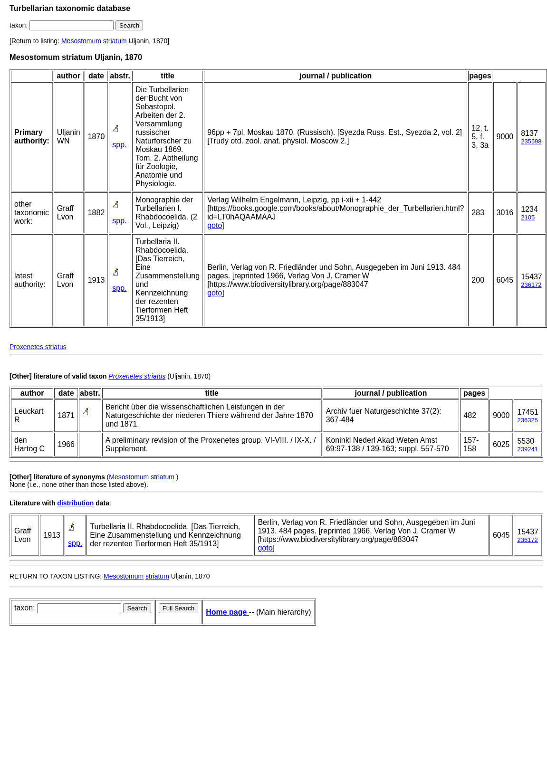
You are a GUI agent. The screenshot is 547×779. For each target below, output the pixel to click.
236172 (531, 284)
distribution (75, 503)
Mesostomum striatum (141, 477)
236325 (527, 420)
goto (214, 225)
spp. (119, 145)
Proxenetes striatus (38, 347)
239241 (527, 449)
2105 (528, 217)
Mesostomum (81, 41)
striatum (115, 41)
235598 (531, 141)
